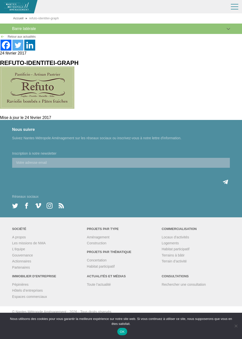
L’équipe (18, 249)
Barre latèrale (24, 29)
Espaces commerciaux (29, 297)
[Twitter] (17, 45)
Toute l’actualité (99, 284)
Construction (96, 243)
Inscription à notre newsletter (34, 153)
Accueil (18, 18)
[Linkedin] (29, 45)
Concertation (96, 260)
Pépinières (20, 284)
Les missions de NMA (29, 243)
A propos (19, 237)
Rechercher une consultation (184, 284)
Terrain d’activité (174, 261)
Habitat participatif (101, 266)
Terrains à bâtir (173, 255)
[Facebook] (5, 45)
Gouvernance (22, 255)
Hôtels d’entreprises (27, 290)
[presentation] (50, 177)
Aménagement (98, 237)
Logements (170, 243)
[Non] (235, 325)
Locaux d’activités (175, 237)
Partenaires (21, 267)
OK (122, 332)
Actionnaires (21, 261)
